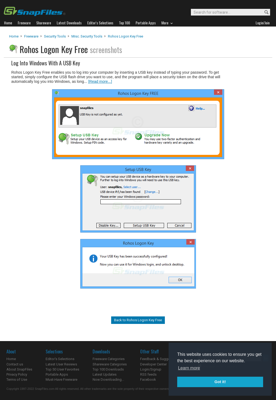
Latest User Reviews (61, 364)
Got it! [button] (220, 382)
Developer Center (153, 364)
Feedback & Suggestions (160, 359)
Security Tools (55, 36)
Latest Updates (105, 374)
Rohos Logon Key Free (125, 36)
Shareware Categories (110, 364)
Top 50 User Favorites (62, 369)
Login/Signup (150, 369)
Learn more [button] (189, 368)
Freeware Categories (109, 359)
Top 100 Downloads (108, 369)
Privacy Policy (16, 374)
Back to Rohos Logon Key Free (138, 320)
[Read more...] (100, 81)
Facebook (148, 379)
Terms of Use (16, 379)
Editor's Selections (60, 359)
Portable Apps (57, 374)
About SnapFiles (19, 369)
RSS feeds (148, 374)
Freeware (31, 36)
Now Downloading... (108, 379)
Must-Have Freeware (61, 379)
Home (14, 36)
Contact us (14, 364)
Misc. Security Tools (86, 36)
